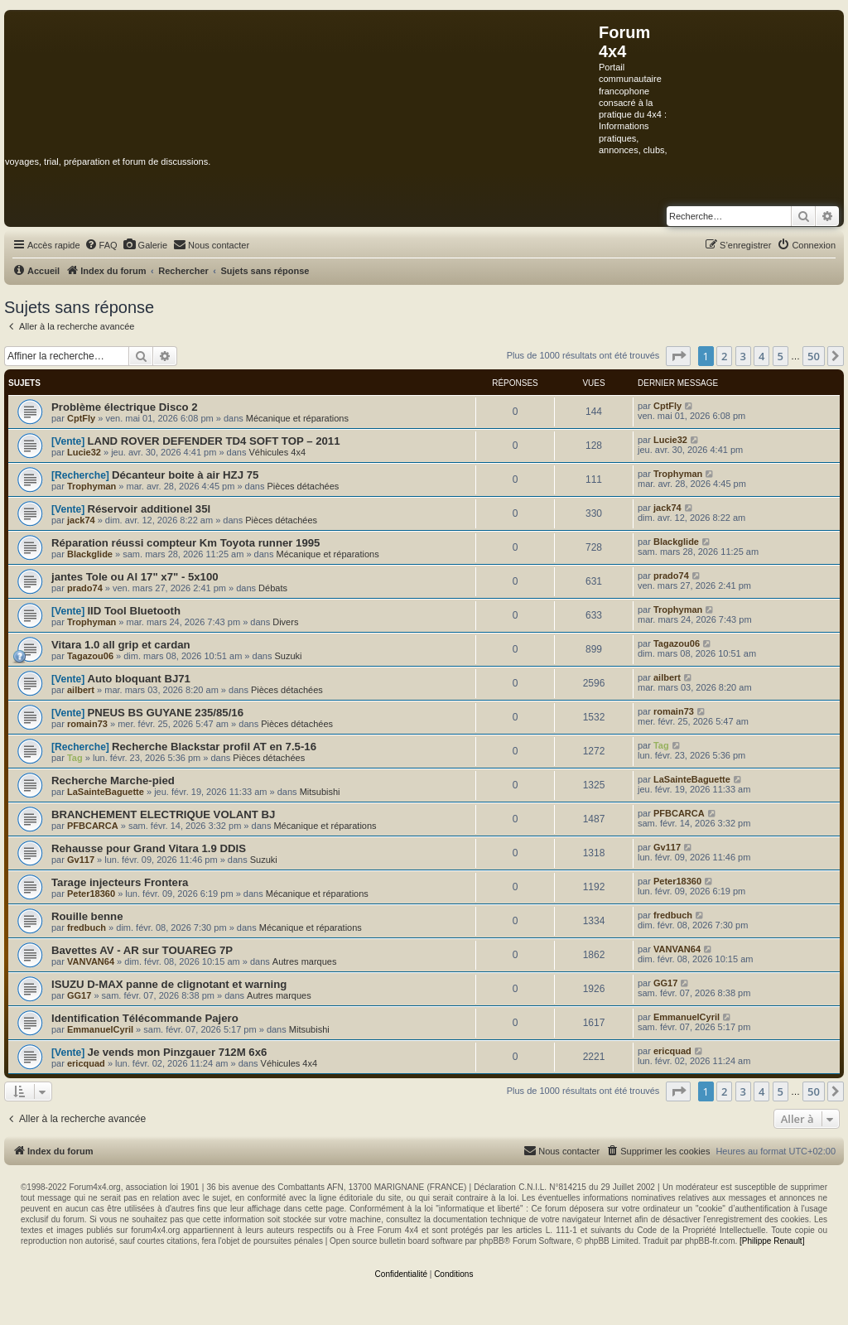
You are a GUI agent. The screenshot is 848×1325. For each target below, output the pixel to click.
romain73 (87, 724)
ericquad (86, 1063)
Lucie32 (84, 452)
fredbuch (86, 927)
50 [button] (813, 356)
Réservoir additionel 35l (148, 509)
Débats (272, 588)
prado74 (85, 588)
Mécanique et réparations (297, 418)
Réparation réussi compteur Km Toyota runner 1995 (185, 543)
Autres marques (304, 961)
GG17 (79, 995)
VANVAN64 (90, 961)
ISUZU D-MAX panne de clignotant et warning (169, 984)
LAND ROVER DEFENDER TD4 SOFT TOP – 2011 (213, 441)
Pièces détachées (303, 486)
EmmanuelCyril (100, 1029)
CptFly (81, 418)
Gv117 (80, 860)
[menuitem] (101, 245)
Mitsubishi (320, 792)
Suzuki (287, 656)
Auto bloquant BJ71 (138, 678)
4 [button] (761, 356)
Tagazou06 (90, 656)
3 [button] (743, 356)
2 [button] (724, 356)
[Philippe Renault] (772, 1241)
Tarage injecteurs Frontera (119, 882)
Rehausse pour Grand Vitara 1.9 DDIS (148, 848)
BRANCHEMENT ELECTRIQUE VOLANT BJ (163, 814)
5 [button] (780, 356)
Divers (285, 622)
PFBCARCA (92, 826)
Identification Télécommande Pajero (144, 1018)
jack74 (81, 520)
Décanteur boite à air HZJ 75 (185, 475)
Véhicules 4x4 (277, 452)
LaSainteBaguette (105, 792)
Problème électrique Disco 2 (124, 407)
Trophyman (91, 486)
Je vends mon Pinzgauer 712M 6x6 (177, 1052)
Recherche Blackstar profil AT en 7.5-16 (214, 746)
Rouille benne (87, 916)
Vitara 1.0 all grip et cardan (120, 644)
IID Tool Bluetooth (134, 611)
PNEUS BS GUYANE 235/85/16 (165, 712)
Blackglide (90, 554)
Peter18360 (91, 894)
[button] (678, 356)
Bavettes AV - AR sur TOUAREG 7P (142, 950)
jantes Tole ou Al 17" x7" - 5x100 (135, 577)
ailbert (80, 690)
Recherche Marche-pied (113, 780)
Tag (75, 758)
